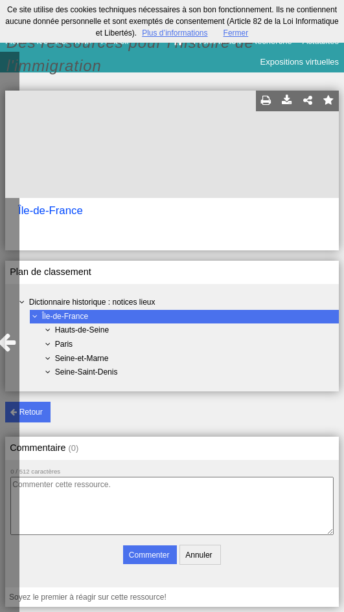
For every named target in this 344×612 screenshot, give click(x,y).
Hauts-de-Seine (82, 329)
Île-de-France (65, 316)
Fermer (236, 33)
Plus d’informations (174, 33)
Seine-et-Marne (82, 358)
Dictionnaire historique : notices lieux (92, 302)
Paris (64, 344)
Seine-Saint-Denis (86, 372)
